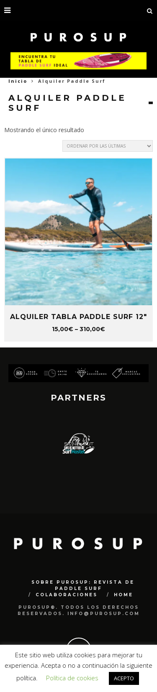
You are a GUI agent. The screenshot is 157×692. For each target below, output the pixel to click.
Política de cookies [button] (72, 678)
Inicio (17, 81)
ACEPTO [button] (124, 678)
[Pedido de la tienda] (107, 146)
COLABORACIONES (67, 595)
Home (123, 595)
